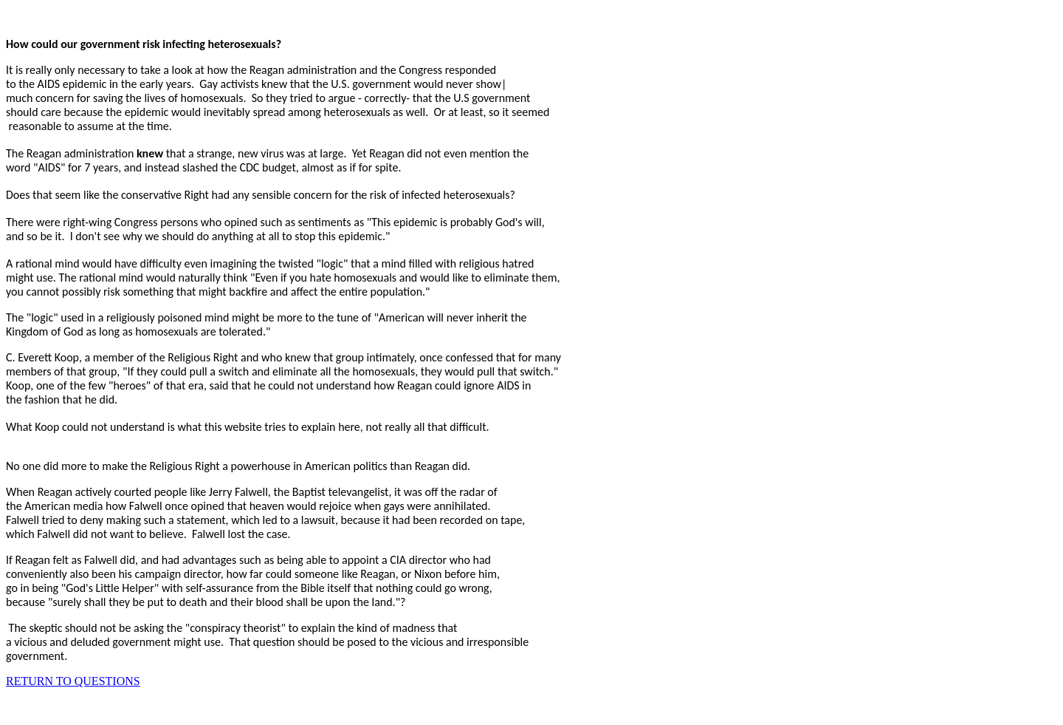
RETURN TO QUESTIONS (73, 681)
